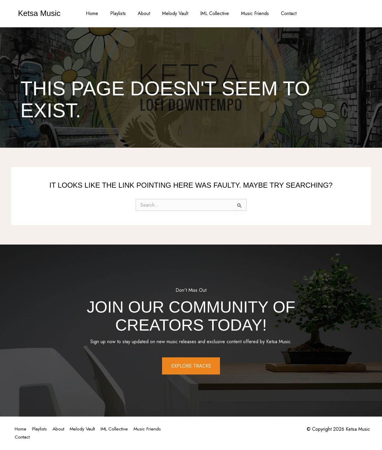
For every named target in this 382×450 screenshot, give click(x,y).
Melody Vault (175, 13)
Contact (281, 13)
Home (99, 13)
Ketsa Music (39, 13)
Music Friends (250, 13)
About (146, 13)
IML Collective (212, 13)
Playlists (123, 13)
